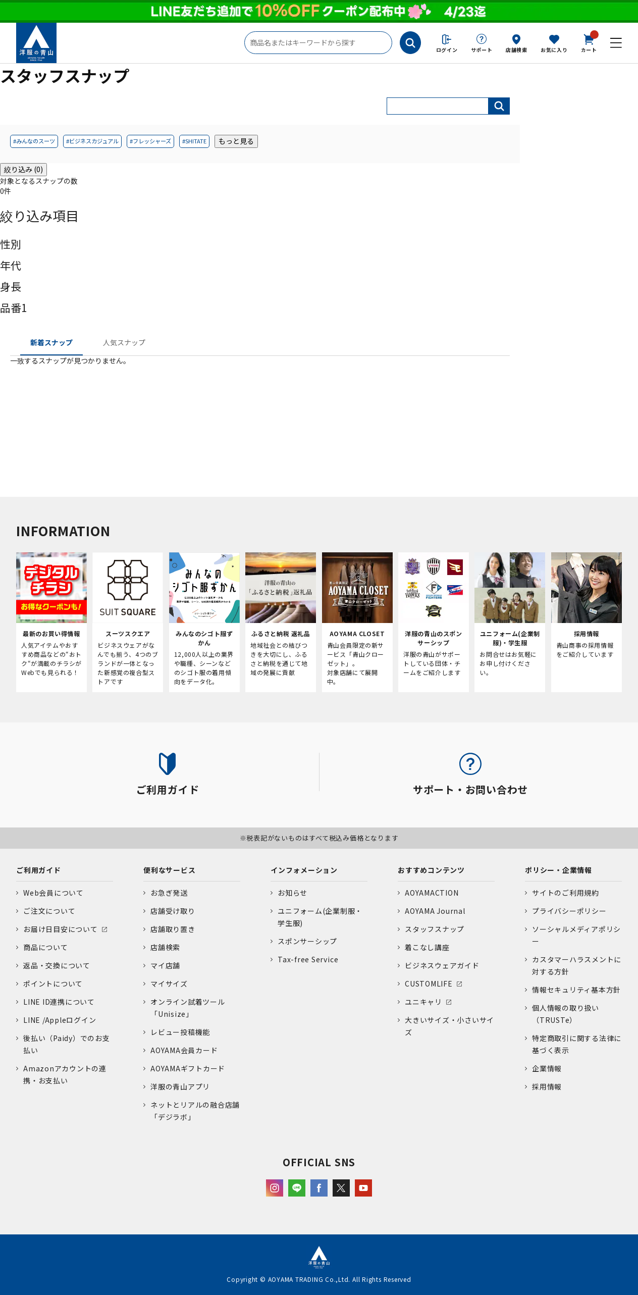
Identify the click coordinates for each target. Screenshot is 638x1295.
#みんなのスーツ (34, 141)
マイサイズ (169, 983)
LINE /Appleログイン (59, 1020)
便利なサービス (169, 870)
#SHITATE (194, 141)
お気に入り (554, 50)
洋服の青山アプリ (180, 1086)
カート (589, 42)
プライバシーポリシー (569, 911)
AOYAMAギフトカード (187, 1068)
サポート (482, 50)
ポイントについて (53, 983)
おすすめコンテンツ (431, 870)
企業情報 (547, 1068)
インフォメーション (304, 870)
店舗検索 (516, 50)
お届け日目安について (60, 929)
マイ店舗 (165, 965)
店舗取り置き (172, 929)
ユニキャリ (423, 1002)
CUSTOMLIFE (429, 983)
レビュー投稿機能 (180, 1032)
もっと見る (236, 141)
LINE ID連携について (59, 1002)
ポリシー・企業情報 (558, 870)
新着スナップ (51, 342)
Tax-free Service (308, 959)
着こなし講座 (427, 947)
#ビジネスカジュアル (92, 141)
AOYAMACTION (431, 893)
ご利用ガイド (38, 870)
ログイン (447, 50)
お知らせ (292, 893)
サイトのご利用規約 (565, 893)
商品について (45, 947)
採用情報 (547, 1086)
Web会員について (53, 893)
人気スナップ (124, 342)
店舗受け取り (172, 911)
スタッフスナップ (434, 929)
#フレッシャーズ (150, 141)
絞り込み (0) (23, 169)
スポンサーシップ (307, 941)
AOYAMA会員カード (184, 1050)
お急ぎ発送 (169, 893)
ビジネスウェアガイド (442, 965)
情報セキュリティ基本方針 (576, 990)
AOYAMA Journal (435, 911)
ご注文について (49, 911)
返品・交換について (56, 965)
